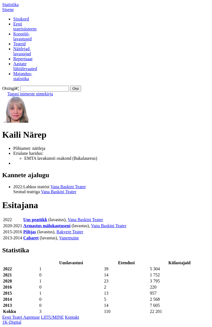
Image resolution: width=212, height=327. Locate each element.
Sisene (8, 9)
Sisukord (21, 19)
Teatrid (19, 43)
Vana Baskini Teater (68, 186)
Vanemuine (69, 238)
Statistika (10, 4)
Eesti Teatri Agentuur (21, 317)
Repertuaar (23, 58)
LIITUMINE (52, 317)
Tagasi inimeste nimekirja (30, 93)
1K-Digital (11, 322)
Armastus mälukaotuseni (46, 225)
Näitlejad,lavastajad (22, 51)
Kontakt (72, 317)
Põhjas (29, 231)
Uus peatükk (35, 219)
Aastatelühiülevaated (25, 66)
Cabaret (31, 238)
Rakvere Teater (70, 231)
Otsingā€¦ (10, 88)
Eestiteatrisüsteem (24, 26)
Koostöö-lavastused (22, 36)
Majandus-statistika (22, 76)
